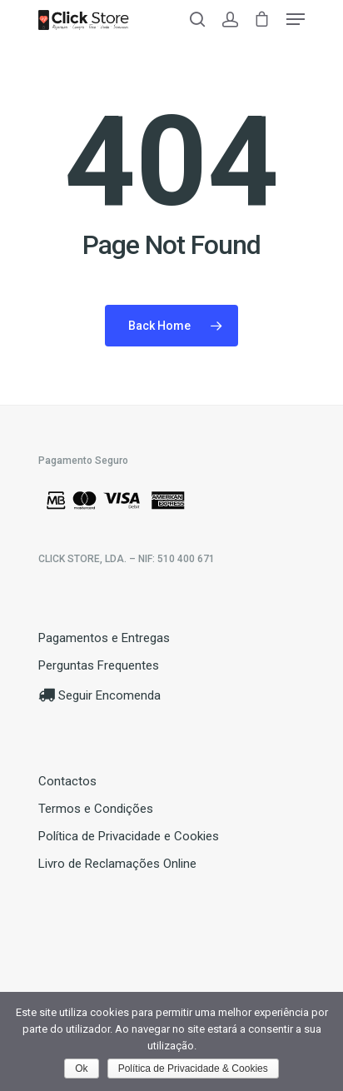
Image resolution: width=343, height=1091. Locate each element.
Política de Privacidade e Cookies (128, 836)
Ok (81, 1068)
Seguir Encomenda (99, 695)
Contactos (67, 781)
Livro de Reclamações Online (117, 863)
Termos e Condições (95, 808)
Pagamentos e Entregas (104, 637)
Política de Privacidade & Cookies (193, 1068)
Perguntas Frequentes (98, 665)
